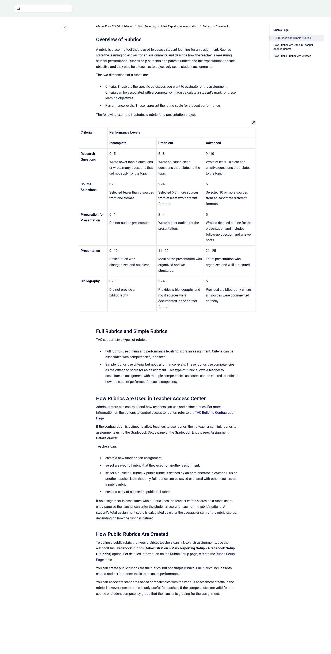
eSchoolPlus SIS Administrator (114, 26)
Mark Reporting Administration (179, 26)
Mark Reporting (147, 26)
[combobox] (43, 8)
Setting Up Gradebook (216, 26)
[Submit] (18, 8)
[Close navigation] (65, 27)
